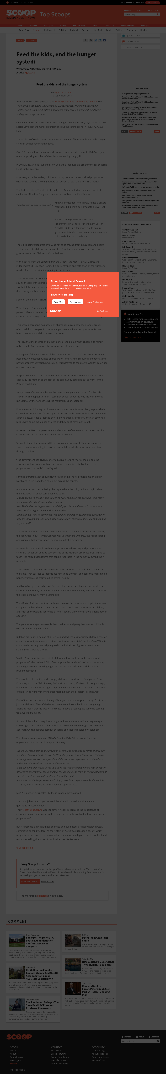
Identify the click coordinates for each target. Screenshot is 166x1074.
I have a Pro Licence (94, 302)
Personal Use (75, 302)
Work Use (58, 302)
